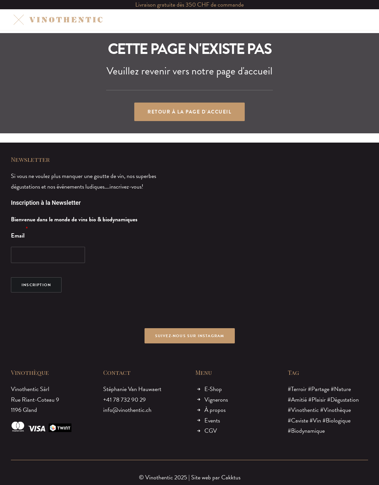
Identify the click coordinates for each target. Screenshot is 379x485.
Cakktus (230, 477)
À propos (215, 409)
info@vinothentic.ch (127, 409)
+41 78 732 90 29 (124, 399)
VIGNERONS (169, 19)
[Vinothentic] (57, 19)
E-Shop (213, 388)
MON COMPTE (302, 19)
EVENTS (235, 19)
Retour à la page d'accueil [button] (189, 111)
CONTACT (265, 19)
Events (212, 420)
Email (17, 235)
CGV (210, 430)
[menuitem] (136, 19)
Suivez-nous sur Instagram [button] (189, 336)
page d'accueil (244, 71)
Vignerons (216, 399)
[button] (334, 19)
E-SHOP (136, 19)
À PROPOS (204, 19)
